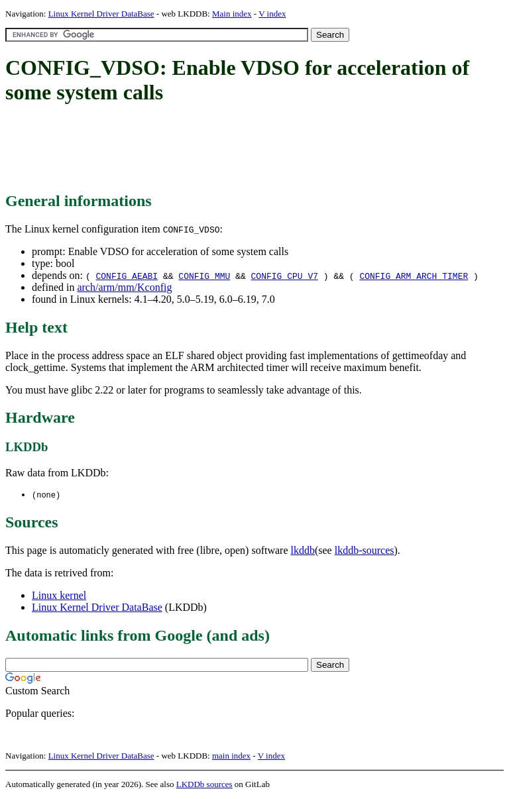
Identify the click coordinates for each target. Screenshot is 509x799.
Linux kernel (59, 596)
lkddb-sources (364, 551)
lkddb (303, 551)
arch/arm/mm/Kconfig (124, 287)
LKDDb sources (204, 785)
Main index (232, 14)
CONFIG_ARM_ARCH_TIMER (413, 276)
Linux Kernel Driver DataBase (101, 14)
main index (231, 756)
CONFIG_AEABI (126, 276)
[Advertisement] (246, 149)
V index (272, 14)
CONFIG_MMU (204, 276)
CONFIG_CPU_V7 (284, 276)
